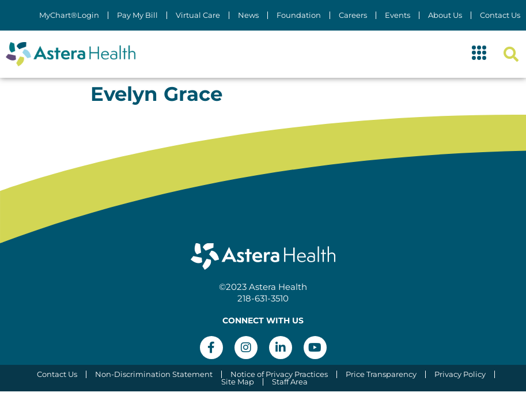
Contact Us (500, 15)
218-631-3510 (263, 298)
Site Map (237, 382)
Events (397, 15)
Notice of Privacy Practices (279, 374)
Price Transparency (381, 374)
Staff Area (290, 382)
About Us (445, 15)
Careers (353, 15)
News (248, 15)
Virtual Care (198, 15)
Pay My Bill (137, 15)
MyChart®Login (69, 15)
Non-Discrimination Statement (154, 374)
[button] (479, 54)
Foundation (299, 15)
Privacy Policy (460, 374)
